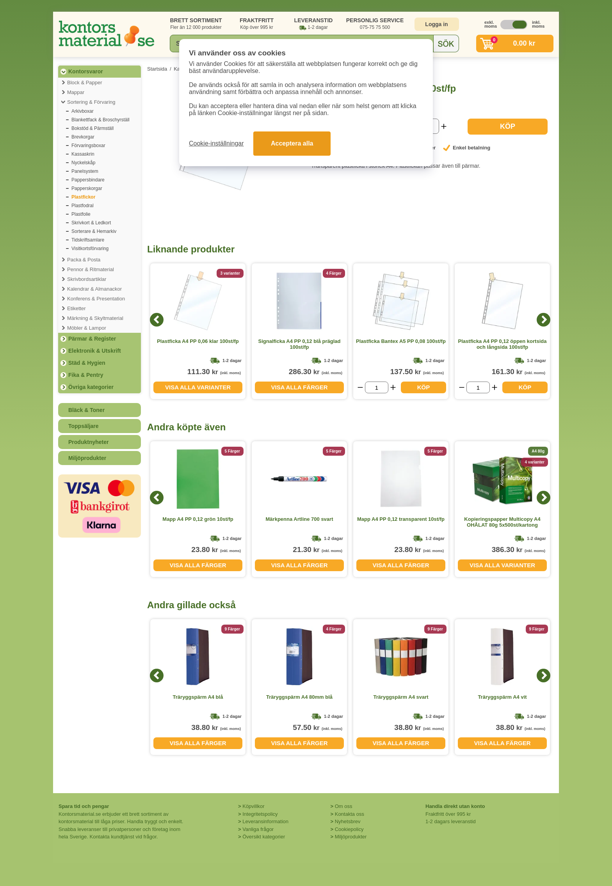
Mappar (75, 92)
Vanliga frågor (258, 829)
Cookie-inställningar (216, 143)
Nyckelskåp (83, 162)
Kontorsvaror (85, 71)
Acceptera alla (292, 143)
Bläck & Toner (86, 410)
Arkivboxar (82, 111)
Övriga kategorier (91, 387)
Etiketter (76, 308)
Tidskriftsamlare (87, 240)
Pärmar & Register (92, 339)
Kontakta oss (349, 814)
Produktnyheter (88, 442)
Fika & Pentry (85, 375)
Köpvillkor (253, 806)
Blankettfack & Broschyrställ (100, 120)
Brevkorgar (82, 137)
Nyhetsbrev (348, 821)
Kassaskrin (82, 154)
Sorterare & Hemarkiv (93, 231)
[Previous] (157, 320)
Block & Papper (84, 82)
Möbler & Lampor (86, 328)
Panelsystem (84, 171)
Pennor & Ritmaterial (90, 269)
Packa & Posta (83, 260)
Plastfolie (81, 214)
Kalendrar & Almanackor (94, 289)
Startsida (157, 69)
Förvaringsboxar (88, 145)
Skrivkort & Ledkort (91, 222)
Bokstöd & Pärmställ (92, 128)
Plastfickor (83, 197)
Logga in (436, 24)
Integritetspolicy (260, 814)
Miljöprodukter (87, 458)
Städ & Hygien (86, 363)
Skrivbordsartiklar (86, 279)
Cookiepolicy (349, 829)
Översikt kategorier (263, 837)
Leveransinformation (265, 821)
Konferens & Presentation (96, 299)
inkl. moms (536, 24)
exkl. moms (488, 24)
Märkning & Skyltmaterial (95, 318)
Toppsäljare (83, 426)
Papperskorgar (86, 188)
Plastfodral (82, 205)
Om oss (343, 806)
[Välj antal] (376, 387)
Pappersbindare (88, 180)
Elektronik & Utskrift (94, 351)
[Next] (543, 320)
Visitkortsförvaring (90, 248)
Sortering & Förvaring (91, 102)
